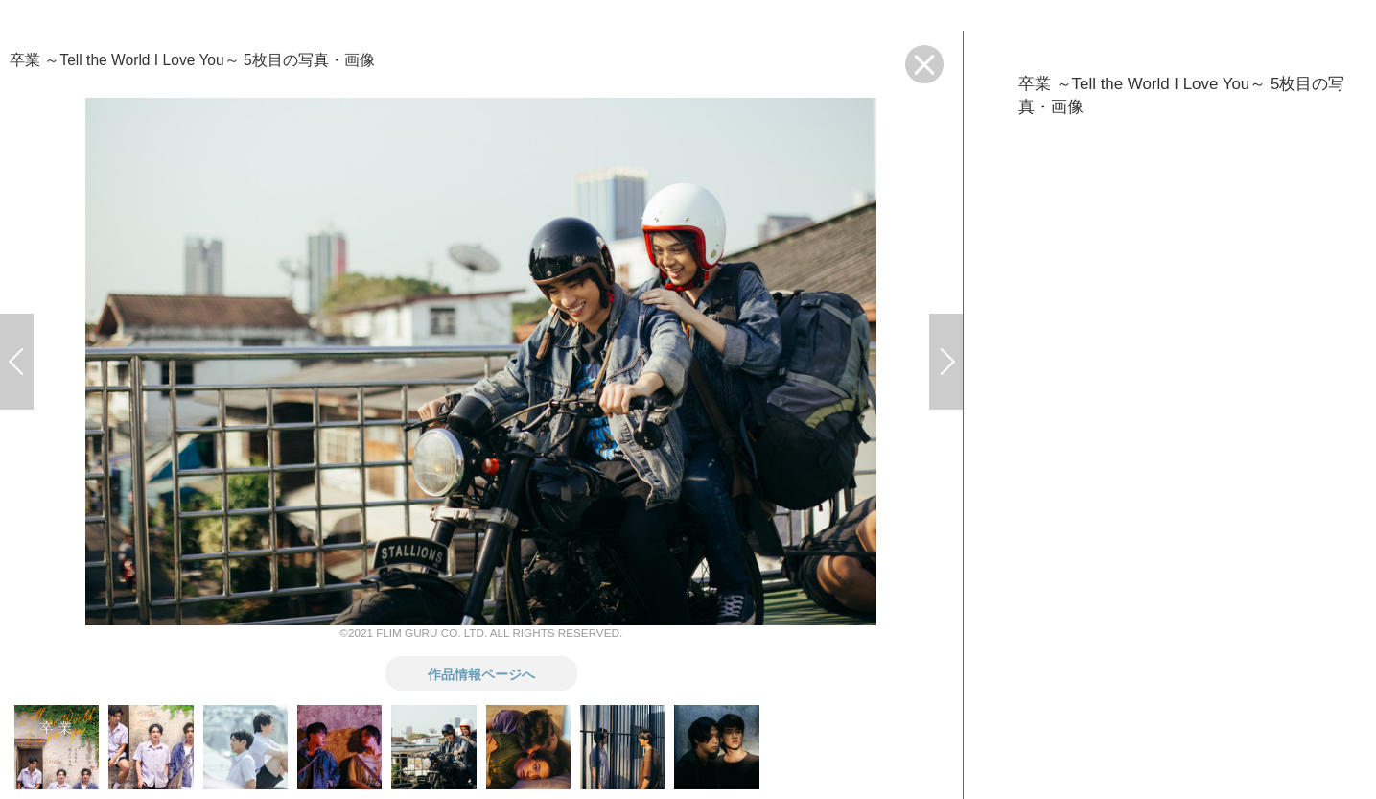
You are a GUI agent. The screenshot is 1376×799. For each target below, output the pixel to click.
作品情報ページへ (481, 673)
